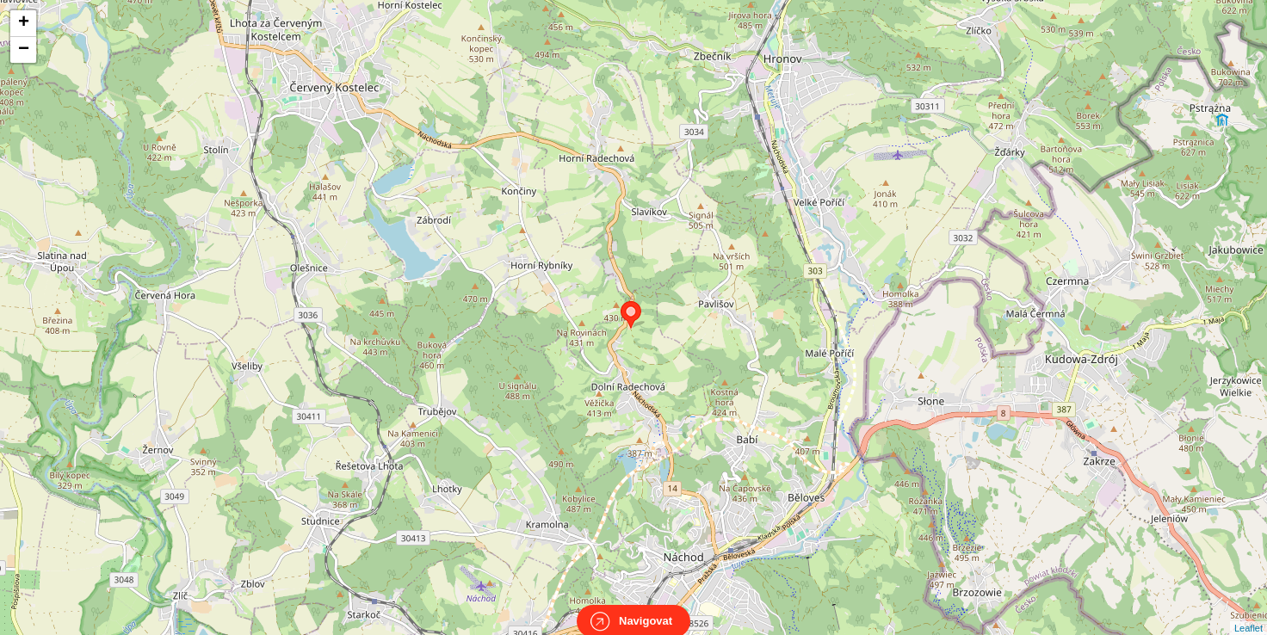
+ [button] (23, 23)
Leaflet (1248, 612)
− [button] (23, 50)
